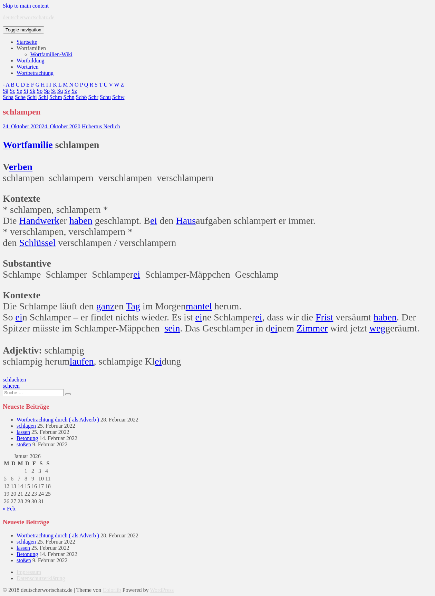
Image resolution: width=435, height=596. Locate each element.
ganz (105, 306)
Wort (13, 144)
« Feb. (10, 508)
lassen (23, 432)
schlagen (26, 426)
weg (377, 328)
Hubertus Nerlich (101, 126)
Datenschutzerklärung (41, 578)
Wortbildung (30, 60)
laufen (82, 361)
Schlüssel (37, 242)
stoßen (24, 444)
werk (49, 220)
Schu (105, 97)
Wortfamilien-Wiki (51, 54)
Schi (32, 97)
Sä (5, 91)
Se (19, 91)
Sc (12, 91)
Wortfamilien (31, 48)
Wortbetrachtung (35, 73)
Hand (29, 220)
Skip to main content (26, 6)
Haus (186, 220)
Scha (8, 97)
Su (60, 91)
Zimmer (312, 328)
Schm (55, 97)
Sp (47, 91)
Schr (93, 97)
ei (153, 220)
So (39, 91)
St (53, 91)
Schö (81, 97)
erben (20, 166)
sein (172, 328)
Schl (43, 97)
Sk (32, 91)
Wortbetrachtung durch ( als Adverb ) (58, 420)
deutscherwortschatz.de (29, 17)
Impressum (29, 572)
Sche (20, 97)
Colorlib (112, 590)
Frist (324, 317)
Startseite (27, 42)
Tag (133, 306)
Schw (118, 97)
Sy (67, 91)
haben (81, 220)
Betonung (27, 438)
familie (38, 144)
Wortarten (28, 67)
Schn (69, 97)
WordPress (162, 590)
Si (25, 91)
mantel (199, 306)
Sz (74, 91)
